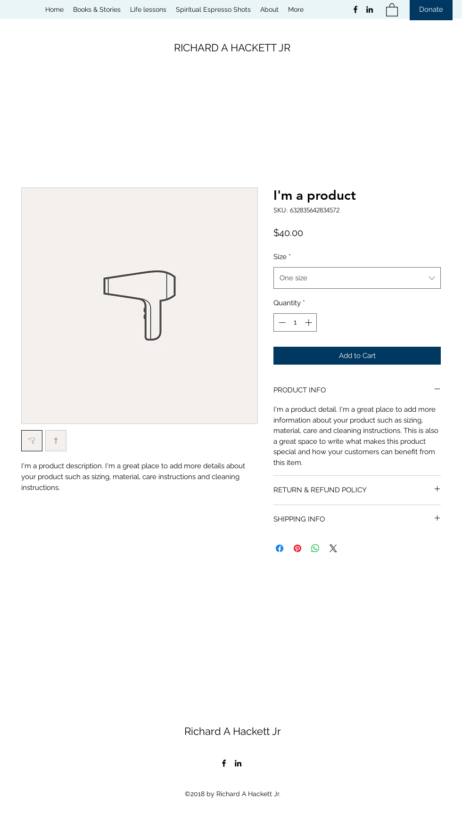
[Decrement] (281, 322)
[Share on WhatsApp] (315, 548)
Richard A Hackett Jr (232, 731)
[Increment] (309, 322)
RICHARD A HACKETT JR (232, 47)
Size (282, 257)
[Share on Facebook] (279, 548)
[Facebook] (355, 9)
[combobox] (357, 278)
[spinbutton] (295, 322)
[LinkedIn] (369, 9)
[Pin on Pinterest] (297, 548)
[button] (392, 9)
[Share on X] (333, 548)
